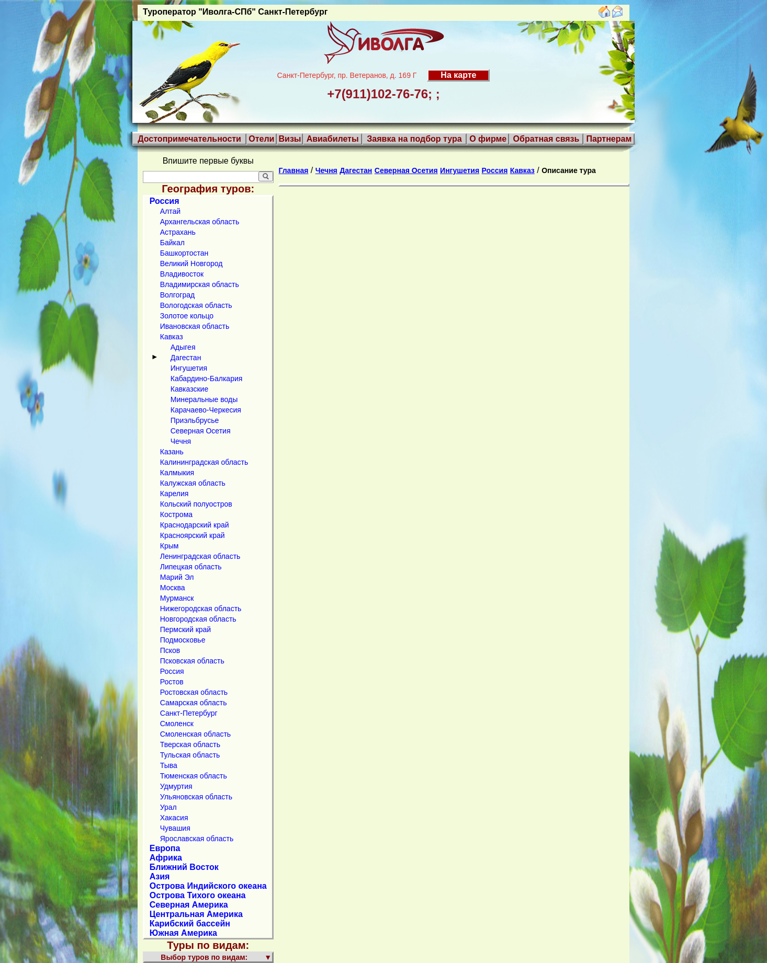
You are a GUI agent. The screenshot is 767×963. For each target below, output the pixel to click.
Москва (172, 587)
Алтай (170, 211)
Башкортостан (184, 253)
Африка (166, 857)
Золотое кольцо (186, 316)
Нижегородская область (201, 608)
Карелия (174, 493)
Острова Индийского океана (208, 885)
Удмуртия (176, 786)
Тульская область (190, 755)
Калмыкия (177, 472)
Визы (290, 138)
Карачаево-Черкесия (206, 410)
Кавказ (171, 337)
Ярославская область (196, 838)
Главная (293, 170)
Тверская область (190, 744)
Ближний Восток (184, 867)
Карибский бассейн (190, 923)
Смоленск (177, 723)
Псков (170, 650)
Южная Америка (183, 932)
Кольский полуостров (196, 504)
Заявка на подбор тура (414, 138)
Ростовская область (194, 692)
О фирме (487, 138)
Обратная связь (546, 138)
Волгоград (177, 295)
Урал (168, 807)
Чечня (181, 441)
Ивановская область (194, 326)
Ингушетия (189, 368)
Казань (172, 452)
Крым (169, 546)
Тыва (168, 765)
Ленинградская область (200, 556)
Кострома (176, 514)
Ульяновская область (196, 797)
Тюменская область (193, 776)
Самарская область (193, 702)
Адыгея (183, 347)
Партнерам (608, 138)
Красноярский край (192, 535)
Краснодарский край (194, 525)
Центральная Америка (196, 914)
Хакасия (174, 817)
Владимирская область (199, 284)
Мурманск (177, 598)
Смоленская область (195, 734)
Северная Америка (189, 904)
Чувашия (175, 828)
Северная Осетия (201, 431)
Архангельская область (199, 221)
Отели (261, 138)
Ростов (172, 682)
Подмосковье (183, 640)
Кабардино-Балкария (207, 378)
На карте (458, 75)
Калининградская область (204, 462)
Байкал (172, 242)
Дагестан (186, 357)
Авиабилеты (333, 138)
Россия (164, 201)
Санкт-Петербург (189, 713)
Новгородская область (198, 619)
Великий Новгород (191, 263)
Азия (160, 876)
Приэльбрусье (195, 420)
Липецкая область (191, 567)
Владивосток (182, 274)
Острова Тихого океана (198, 895)
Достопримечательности (189, 138)
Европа (165, 848)
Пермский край (185, 629)
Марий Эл (177, 577)
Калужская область (192, 483)
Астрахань (178, 232)
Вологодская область (196, 305)
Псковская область (192, 661)
